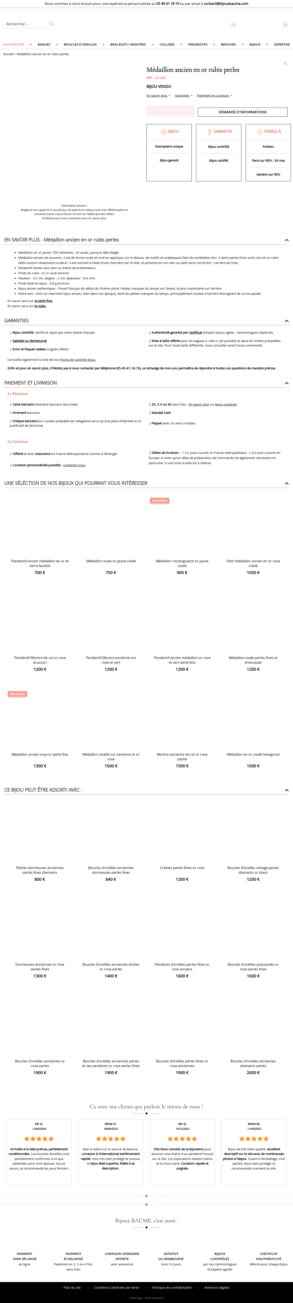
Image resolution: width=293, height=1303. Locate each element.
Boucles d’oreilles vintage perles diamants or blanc (253, 870)
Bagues (44, 44)
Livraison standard (122, 1253)
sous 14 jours (171, 1264)
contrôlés (219, 1259)
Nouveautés (13, 44)
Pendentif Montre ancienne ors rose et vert (111, 660)
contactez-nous (74, 465)
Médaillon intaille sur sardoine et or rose (111, 756)
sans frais (73, 1269)
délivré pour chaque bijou (269, 1264)
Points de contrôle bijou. (78, 359)
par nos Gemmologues (220, 1264)
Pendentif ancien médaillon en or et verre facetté (40, 563)
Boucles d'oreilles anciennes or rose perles (40, 1063)
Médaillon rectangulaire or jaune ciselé (182, 563)
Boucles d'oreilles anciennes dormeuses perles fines (111, 870)
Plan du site (72, 1287)
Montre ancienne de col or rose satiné (182, 756)
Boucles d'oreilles (80, 44)
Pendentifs (197, 44)
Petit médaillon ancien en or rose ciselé (253, 563)
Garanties (182, 95)
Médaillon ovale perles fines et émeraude (253, 660)
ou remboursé (171, 1259)
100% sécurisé (24, 1259)
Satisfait (171, 1253)
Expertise (282, 44)
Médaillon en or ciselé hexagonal (253, 754)
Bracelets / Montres (128, 44)
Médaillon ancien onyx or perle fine (40, 754)
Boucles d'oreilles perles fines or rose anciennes (182, 1063)
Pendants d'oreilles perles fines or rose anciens (182, 966)
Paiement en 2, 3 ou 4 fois (73, 1264)
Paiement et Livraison (213, 95)
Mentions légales (217, 1287)
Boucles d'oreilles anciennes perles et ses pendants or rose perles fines (111, 1063)
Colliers (167, 44)
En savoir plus (157, 95)
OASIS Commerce (154, 1298)
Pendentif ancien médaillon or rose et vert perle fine (182, 660)
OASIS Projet (136, 1298)
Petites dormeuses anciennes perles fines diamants (40, 870)
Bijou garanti (169, 160)
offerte (122, 1259)
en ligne (24, 1264)
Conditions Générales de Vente (116, 1287)
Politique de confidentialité (171, 1287)
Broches (228, 44)
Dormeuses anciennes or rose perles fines (39, 966)
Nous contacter (226, 404)
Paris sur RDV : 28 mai (268, 160)
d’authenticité (268, 1259)
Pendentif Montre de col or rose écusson (40, 660)
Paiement (24, 1253)
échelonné (73, 1259)
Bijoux (255, 44)
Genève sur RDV (268, 174)
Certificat (195, 332)
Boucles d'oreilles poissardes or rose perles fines (253, 966)
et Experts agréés (219, 1269)
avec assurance (122, 1264)
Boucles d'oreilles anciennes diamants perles (253, 1063)
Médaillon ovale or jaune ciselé (111, 561)
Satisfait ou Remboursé (30, 341)
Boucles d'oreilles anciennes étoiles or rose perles (110, 966)
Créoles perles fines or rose (182, 867)
